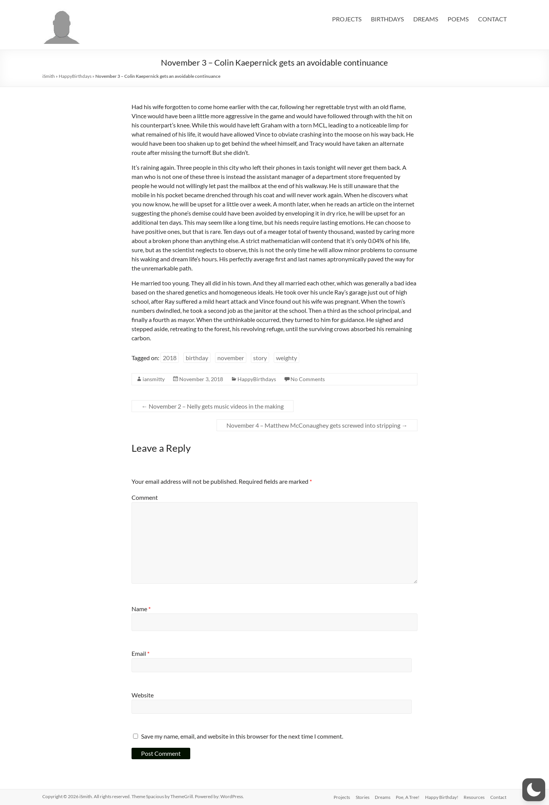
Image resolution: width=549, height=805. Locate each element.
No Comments (308, 379)
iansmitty (154, 379)
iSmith (48, 76)
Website (143, 695)
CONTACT (492, 19)
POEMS (458, 19)
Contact (499, 796)
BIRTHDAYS (387, 19)
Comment (145, 497)
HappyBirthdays (75, 76)
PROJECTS (346, 19)
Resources (474, 796)
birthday (197, 357)
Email (140, 653)
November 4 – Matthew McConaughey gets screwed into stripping (317, 425)
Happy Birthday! (441, 796)
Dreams (380, 796)
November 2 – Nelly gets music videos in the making (212, 406)
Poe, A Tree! (406, 796)
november (230, 357)
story (260, 357)
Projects (339, 796)
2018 (170, 357)
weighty (286, 357)
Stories (360, 796)
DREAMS (425, 19)
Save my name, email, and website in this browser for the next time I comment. (242, 736)
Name (141, 608)
